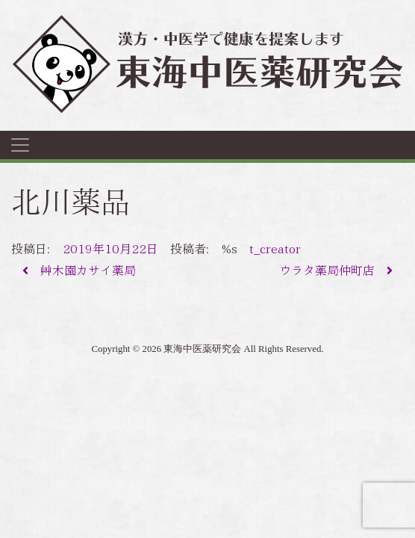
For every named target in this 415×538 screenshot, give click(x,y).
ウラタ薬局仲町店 (336, 271)
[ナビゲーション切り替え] (20, 145)
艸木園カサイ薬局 (79, 271)
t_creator (275, 249)
